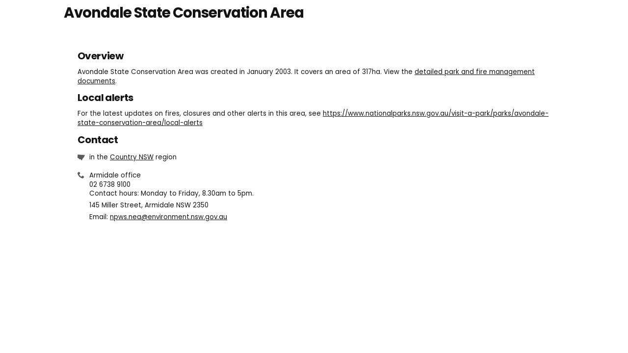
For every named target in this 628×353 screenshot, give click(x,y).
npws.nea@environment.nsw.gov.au (168, 217)
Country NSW (132, 157)
